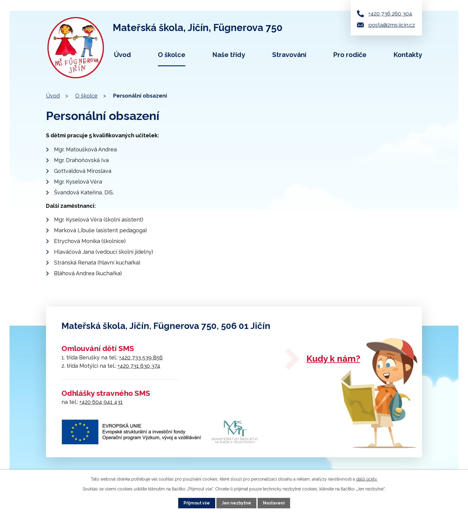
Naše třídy (228, 55)
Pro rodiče (350, 55)
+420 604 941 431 (101, 402)
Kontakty (407, 55)
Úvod (122, 55)
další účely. (367, 479)
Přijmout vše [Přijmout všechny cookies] (197, 503)
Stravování (289, 55)
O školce (171, 55)
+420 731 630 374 (139, 366)
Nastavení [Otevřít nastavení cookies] (274, 503)
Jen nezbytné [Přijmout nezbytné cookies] (236, 503)
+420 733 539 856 (141, 357)
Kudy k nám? (334, 359)
